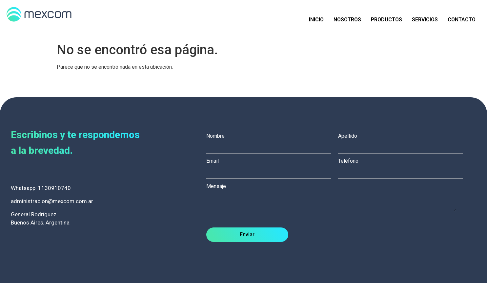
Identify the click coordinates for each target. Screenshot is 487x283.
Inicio (316, 19)
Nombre (272, 141)
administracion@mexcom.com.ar (52, 201)
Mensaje (334, 198)
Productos (386, 19)
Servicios (425, 19)
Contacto (462, 19)
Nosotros (347, 19)
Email (272, 166)
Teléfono (404, 166)
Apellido (404, 141)
